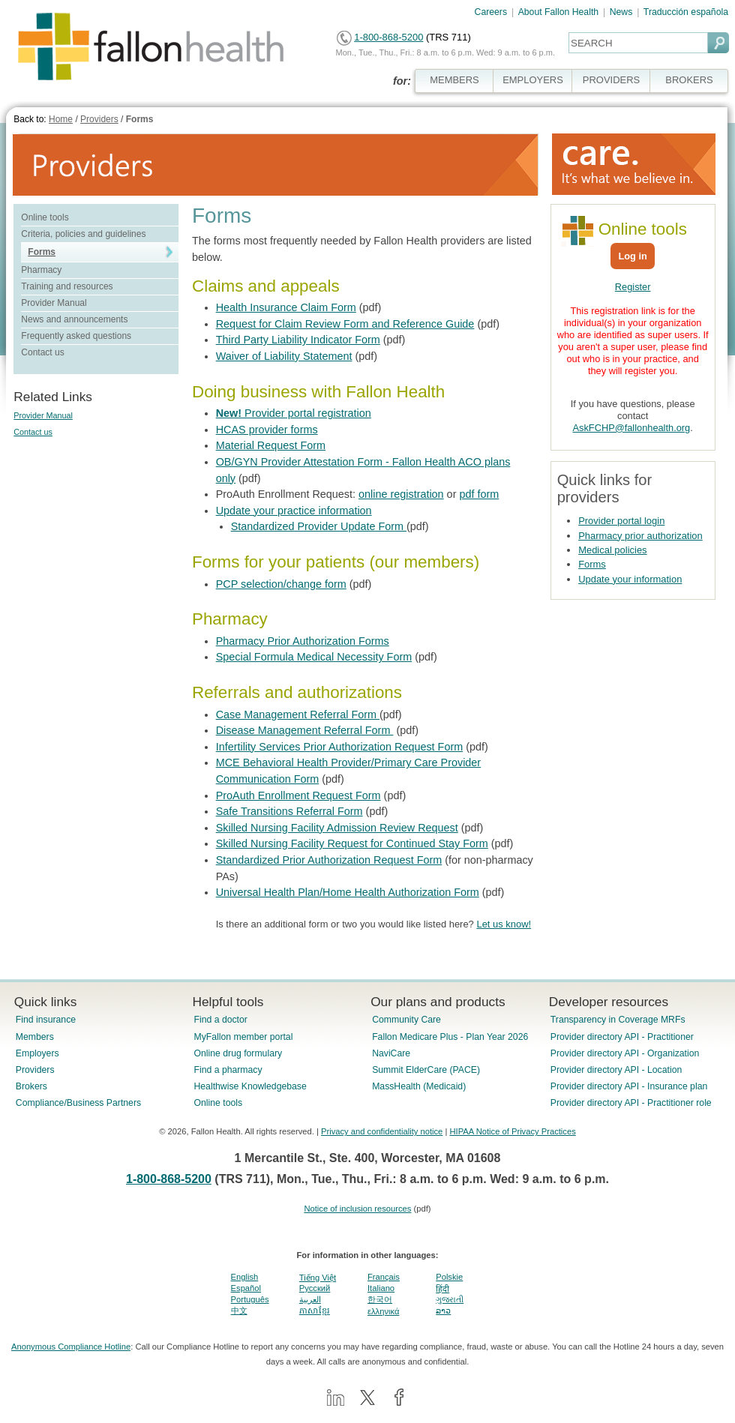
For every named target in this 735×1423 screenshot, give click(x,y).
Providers (99, 119)
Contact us (42, 352)
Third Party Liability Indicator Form (298, 340)
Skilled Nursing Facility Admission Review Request (337, 828)
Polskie (449, 1276)
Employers (37, 1053)
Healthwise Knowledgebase (250, 1086)
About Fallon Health (558, 12)
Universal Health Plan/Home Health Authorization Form (347, 892)
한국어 (380, 1299)
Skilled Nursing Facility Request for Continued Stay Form (352, 843)
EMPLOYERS (532, 79)
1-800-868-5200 (388, 37)
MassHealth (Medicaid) (419, 1086)
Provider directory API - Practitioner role (631, 1103)
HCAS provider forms (267, 430)
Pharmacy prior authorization (640, 535)
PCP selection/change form (281, 584)
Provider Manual (53, 303)
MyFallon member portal (243, 1037)
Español (246, 1288)
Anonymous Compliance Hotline (70, 1346)
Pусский (315, 1288)
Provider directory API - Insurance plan (628, 1086)
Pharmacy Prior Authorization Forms (302, 641)
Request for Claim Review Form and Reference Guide (345, 324)
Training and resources (66, 286)
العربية (310, 1299)
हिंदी (442, 1288)
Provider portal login (621, 520)
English (245, 1276)
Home (61, 119)
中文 (239, 1310)
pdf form (479, 494)
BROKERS (688, 79)
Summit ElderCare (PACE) (426, 1070)
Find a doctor (220, 1019)
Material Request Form (271, 445)
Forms (140, 119)
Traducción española (686, 12)
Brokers (31, 1086)
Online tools (44, 217)
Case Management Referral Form (298, 714)
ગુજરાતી (450, 1299)
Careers (491, 12)
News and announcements (74, 319)
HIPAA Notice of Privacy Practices (512, 1131)
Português (250, 1299)
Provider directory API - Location (616, 1070)
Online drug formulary (238, 1053)
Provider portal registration (293, 413)
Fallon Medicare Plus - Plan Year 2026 (450, 1037)
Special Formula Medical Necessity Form (314, 657)
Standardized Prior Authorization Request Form (329, 860)
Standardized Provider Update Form (318, 526)
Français (384, 1276)
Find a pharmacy (228, 1070)
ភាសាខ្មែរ (314, 1310)
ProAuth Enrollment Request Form (298, 795)
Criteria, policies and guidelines (83, 234)
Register (633, 286)
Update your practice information (294, 511)
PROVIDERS (611, 79)
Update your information (630, 579)
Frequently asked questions (76, 336)
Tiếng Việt (317, 1277)
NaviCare (391, 1053)
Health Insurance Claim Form (286, 307)
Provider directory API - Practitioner (622, 1037)
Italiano (381, 1288)
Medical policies (612, 550)
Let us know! (503, 924)
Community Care (406, 1019)
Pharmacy (41, 270)
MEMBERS (454, 79)
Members (35, 1037)
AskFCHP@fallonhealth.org (632, 427)
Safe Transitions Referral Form (289, 811)
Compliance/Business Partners (78, 1103)
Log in (632, 256)
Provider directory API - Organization (625, 1053)
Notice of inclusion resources (357, 1208)
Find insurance (46, 1019)
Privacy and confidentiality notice (381, 1131)
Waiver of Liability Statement (284, 356)
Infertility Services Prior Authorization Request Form (340, 747)
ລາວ (443, 1310)
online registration (401, 494)
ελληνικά (383, 1311)
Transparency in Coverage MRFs (618, 1019)
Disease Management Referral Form (305, 730)
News (621, 12)
